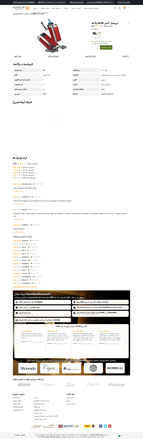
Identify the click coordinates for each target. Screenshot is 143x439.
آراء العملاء (125, 56)
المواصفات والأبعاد (53, 56)
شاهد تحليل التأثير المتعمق (51, 437)
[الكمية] (94, 47)
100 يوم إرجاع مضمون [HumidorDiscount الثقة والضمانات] (76, 2)
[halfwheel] (115, 368)
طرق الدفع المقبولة (39, 410)
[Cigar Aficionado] (27, 368)
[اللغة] (120, 436)
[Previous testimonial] (17, 341)
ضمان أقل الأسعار (25, 313)
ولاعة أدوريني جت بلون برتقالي (53, 134)
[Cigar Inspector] (71, 368)
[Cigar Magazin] (93, 368)
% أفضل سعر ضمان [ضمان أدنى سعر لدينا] (123, 2)
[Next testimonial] (126, 341)
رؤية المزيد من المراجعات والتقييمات (25, 287)
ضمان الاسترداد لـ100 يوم (41, 401)
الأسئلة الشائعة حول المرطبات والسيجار (45, 416)
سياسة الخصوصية (18, 410)
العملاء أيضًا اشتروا (90, 56)
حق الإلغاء (37, 407)
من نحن (36, 398)
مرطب (70, 152)
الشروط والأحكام (18, 407)
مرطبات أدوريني (58, 152)
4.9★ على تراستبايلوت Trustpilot (24, 2)
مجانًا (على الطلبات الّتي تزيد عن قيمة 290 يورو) (92, 302)
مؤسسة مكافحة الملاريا (97, 435)
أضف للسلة (106, 47)
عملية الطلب (16, 404)
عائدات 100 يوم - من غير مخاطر (29, 307)
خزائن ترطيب (80, 152)
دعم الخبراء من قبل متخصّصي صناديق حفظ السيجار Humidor (39, 320)
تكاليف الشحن (17, 401)
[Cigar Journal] (49, 368)
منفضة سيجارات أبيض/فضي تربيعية (114, 134)
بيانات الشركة (38, 413)
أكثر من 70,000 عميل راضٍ (101, 2)
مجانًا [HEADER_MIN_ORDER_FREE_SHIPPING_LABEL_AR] (51, 2)
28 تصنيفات (108, 26)
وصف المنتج (17, 56)
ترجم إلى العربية (18, 191)
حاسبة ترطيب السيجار (40, 419)
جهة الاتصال (16, 398)
